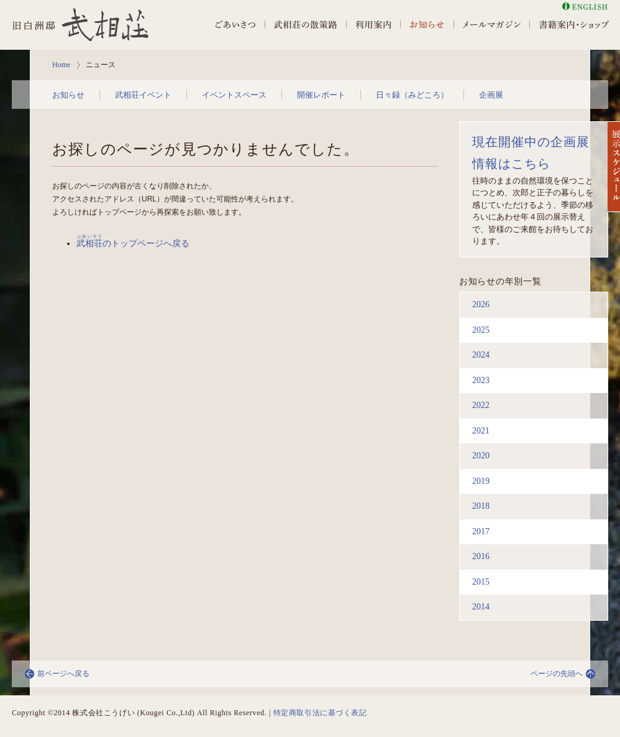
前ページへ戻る (63, 673)
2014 (481, 606)
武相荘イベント (143, 95)
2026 (481, 304)
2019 (481, 481)
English (585, 6)
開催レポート (321, 95)
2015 (481, 581)
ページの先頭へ (557, 673)
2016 (481, 556)
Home (61, 64)
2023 (481, 380)
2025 (481, 330)
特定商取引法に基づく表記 (320, 712)
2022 (481, 405)
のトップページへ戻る (132, 243)
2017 (481, 531)
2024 (481, 354)
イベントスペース (234, 95)
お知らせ (68, 95)
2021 (481, 430)
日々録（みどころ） (412, 95)
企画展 (491, 95)
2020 (481, 455)
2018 (481, 506)
